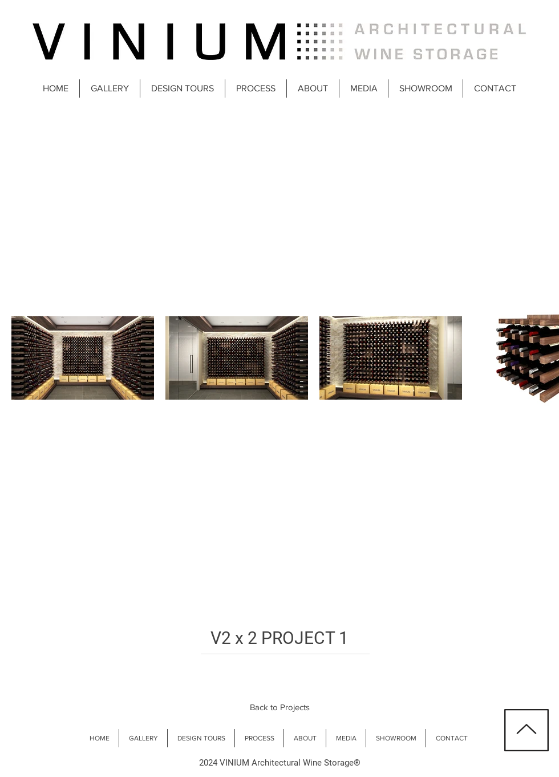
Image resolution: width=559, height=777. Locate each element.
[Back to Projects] (279, 707)
